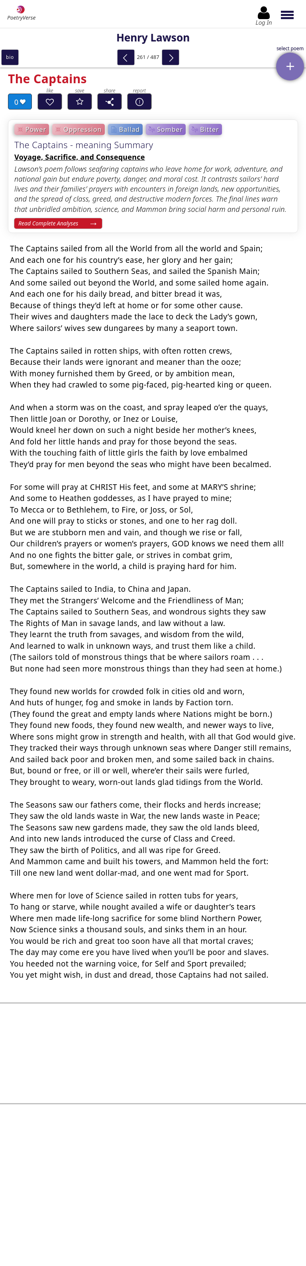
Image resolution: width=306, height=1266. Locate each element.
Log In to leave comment (153, 1202)
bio (10, 57)
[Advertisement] (153, 1043)
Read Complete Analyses (48, 223)
